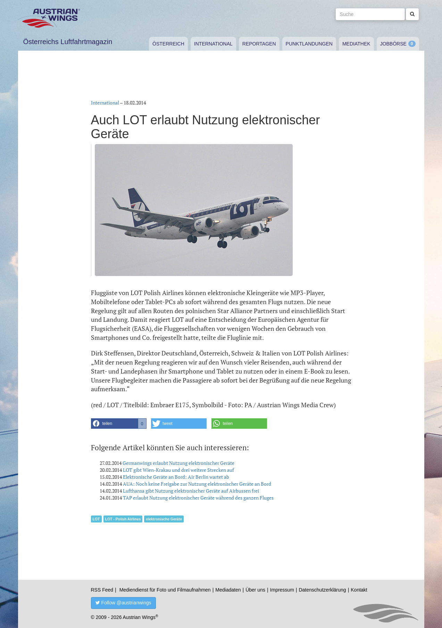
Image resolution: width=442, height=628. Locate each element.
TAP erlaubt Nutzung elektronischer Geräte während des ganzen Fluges (198, 497)
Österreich (168, 44)
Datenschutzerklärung (322, 590)
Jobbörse (393, 44)
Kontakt (359, 590)
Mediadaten (228, 590)
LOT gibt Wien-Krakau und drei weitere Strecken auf (178, 470)
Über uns (255, 590)
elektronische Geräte (164, 519)
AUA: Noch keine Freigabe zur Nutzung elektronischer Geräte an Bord (197, 483)
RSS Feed (102, 590)
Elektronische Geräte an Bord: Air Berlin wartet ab (176, 477)
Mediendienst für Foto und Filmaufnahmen (165, 590)
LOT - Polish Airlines (123, 519)
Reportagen (259, 44)
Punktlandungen (309, 44)
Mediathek (356, 44)
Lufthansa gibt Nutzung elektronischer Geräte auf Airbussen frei (191, 490)
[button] (119, 423)
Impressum (282, 590)
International (213, 44)
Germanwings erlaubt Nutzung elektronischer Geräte (178, 463)
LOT (96, 519)
